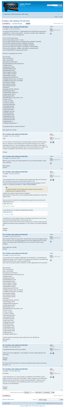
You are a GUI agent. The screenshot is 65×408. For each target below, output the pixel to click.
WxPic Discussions (16, 14)
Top (61, 131)
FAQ (56, 16)
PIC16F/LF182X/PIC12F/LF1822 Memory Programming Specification (21, 183)
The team (39, 403)
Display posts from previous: (20, 392)
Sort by (37, 392)
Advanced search (58, 6)
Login (61, 16)
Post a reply (6, 23)
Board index (7, 14)
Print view (58, 14)
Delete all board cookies (47, 403)
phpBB (26, 405)
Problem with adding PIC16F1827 (16, 21)
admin (6, 136)
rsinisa (6, 28)
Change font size (60, 14)
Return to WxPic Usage (8, 399)
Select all (10, 203)
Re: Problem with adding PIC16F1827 (15, 134)
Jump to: (35, 399)
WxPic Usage (25, 14)
